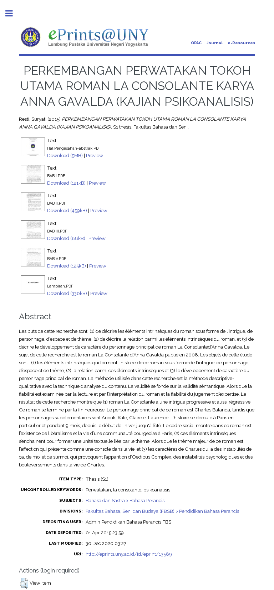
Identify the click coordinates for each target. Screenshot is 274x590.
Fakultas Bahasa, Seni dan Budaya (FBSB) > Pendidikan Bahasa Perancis (162, 511)
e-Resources (241, 43)
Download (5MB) (65, 155)
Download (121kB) (66, 183)
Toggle (13, 13)
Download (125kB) (66, 266)
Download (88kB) (66, 238)
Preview (94, 155)
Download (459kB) (67, 210)
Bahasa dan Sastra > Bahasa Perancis (125, 500)
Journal (215, 43)
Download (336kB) (67, 293)
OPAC (196, 43)
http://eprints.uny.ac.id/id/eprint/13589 (129, 554)
